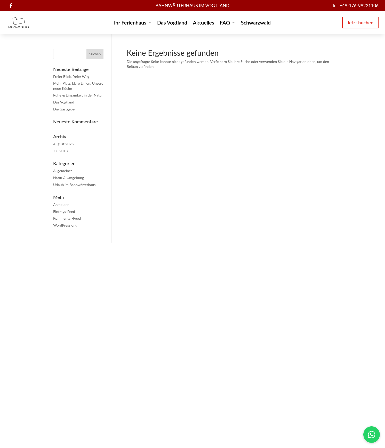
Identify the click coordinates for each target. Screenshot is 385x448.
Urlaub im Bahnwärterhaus (74, 184)
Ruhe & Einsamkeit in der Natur (78, 95)
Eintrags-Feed (64, 211)
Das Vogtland (172, 23)
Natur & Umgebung (68, 177)
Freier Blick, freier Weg (71, 76)
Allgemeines (63, 171)
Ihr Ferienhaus (130, 23)
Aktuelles (203, 23)
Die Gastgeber (64, 109)
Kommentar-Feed (67, 218)
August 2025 (63, 144)
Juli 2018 (60, 151)
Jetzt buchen (360, 22)
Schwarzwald (256, 23)
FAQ (225, 23)
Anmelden (61, 204)
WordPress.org (65, 225)
